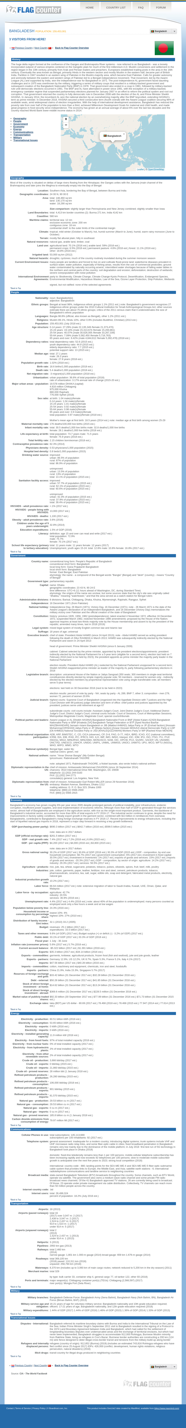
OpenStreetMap (156, 169)
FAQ (141, 7)
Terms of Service (23, 1408)
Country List (116, 7)
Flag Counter (33, 9)
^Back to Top (15, 288)
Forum (161, 7)
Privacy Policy (38, 1408)
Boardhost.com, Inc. (58, 1408)
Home (90, 7)
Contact (10, 1408)
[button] (124, 134)
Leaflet (140, 169)
